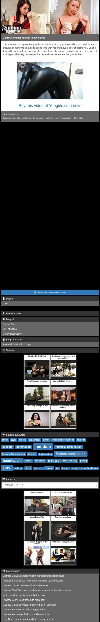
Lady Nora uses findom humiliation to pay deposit (28, 619)
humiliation (38, 118)
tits (57, 468)
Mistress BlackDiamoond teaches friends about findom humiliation (36, 590)
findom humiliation (71, 454)
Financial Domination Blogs (16, 344)
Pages (7, 298)
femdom (49, 118)
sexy (28, 468)
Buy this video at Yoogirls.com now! (50, 105)
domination (78, 118)
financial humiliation (13, 454)
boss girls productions (63, 440)
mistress (26, 118)
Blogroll (8, 319)
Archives (8, 479)
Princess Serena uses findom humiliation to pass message (32, 580)
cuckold (7, 446)
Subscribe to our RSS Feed (50, 292)
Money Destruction (12, 333)
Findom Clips (9, 324)
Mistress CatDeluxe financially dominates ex (25, 585)
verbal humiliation (89, 468)
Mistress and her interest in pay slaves (23, 37)
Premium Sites (11, 313)
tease (49, 468)
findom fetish (45, 454)
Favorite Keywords (14, 435)
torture (65, 468)
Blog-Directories (12, 339)
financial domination (69, 446)
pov (57, 118)
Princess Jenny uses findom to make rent (23, 600)
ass (13, 439)
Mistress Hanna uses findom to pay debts (23, 609)
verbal (75, 468)
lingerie (28, 461)
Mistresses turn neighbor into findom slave (24, 595)
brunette (16, 118)
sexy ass (38, 468)
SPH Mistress (9, 329)
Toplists (8, 350)
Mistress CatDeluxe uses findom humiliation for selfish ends (33, 576)
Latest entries (11, 571)
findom (32, 454)
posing (83, 461)
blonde (46, 440)
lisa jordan (40, 461)
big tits (22, 440)
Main (5, 303)
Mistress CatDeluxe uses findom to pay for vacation (29, 604)
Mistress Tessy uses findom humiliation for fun (26, 614)
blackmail (34, 440)
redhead (18, 468)
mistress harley (69, 461)
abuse (5, 440)
